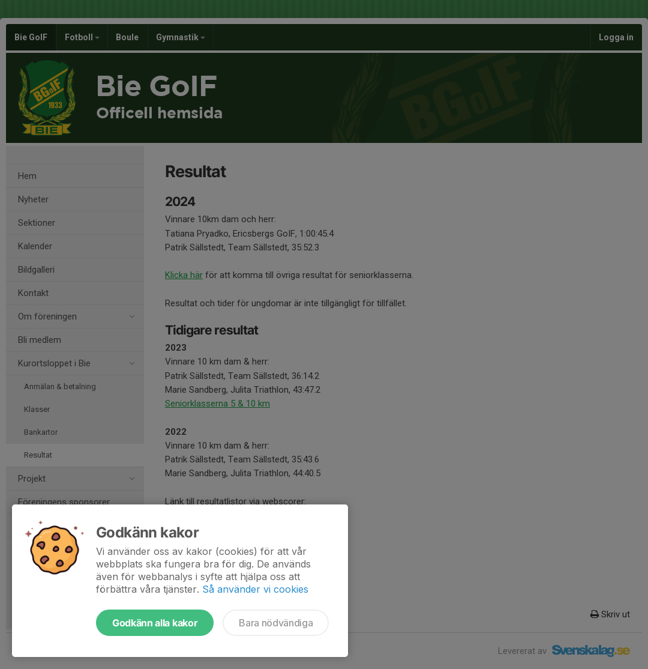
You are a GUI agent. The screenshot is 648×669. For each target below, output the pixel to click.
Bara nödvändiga (276, 623)
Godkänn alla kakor (154, 623)
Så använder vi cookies (255, 589)
